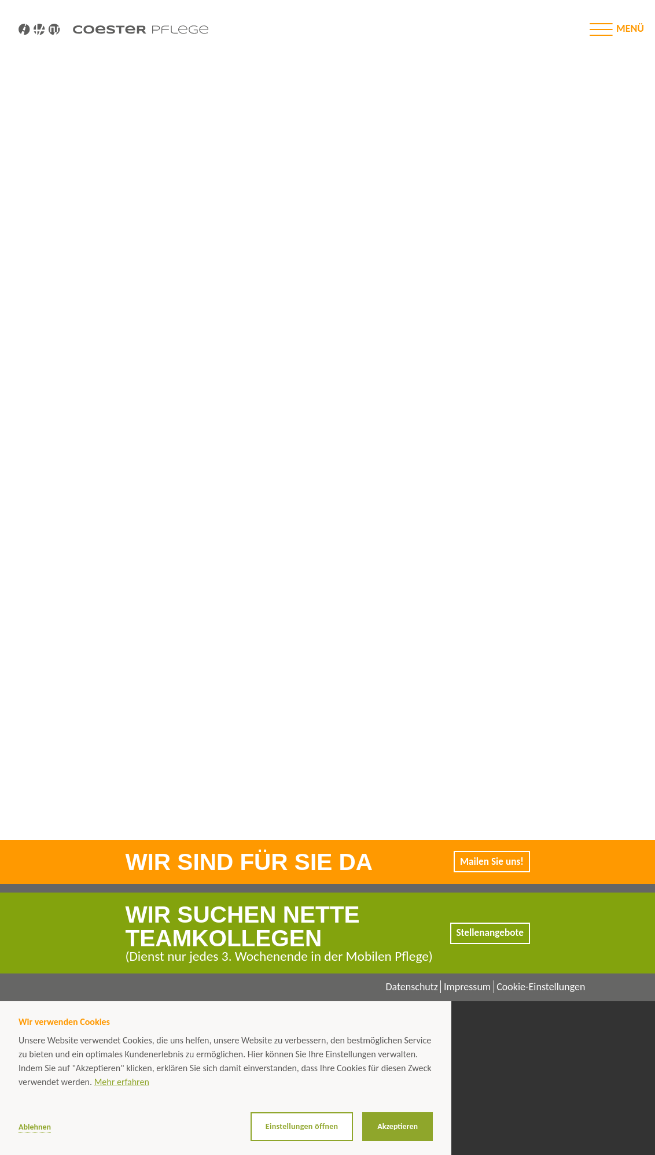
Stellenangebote (488, 933)
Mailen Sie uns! (490, 861)
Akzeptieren (397, 1126)
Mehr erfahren (121, 1081)
